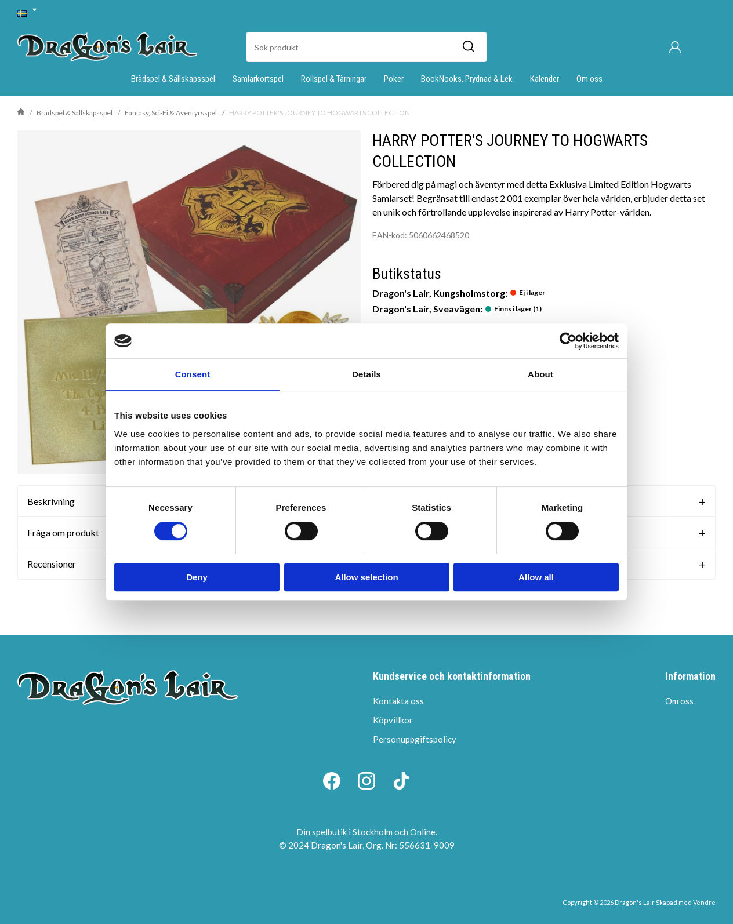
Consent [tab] (193, 374)
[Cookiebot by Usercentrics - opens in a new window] (568, 341)
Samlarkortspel (258, 79)
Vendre (704, 902)
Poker (394, 79)
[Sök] (468, 46)
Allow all (536, 577)
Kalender (544, 79)
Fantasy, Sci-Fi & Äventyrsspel (171, 112)
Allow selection (366, 577)
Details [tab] (366, 374)
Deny (197, 577)
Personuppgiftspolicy (414, 739)
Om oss (589, 79)
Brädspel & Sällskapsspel (173, 79)
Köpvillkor (393, 720)
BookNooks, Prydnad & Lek (467, 79)
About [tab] (540, 374)
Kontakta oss (398, 701)
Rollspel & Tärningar (333, 79)
